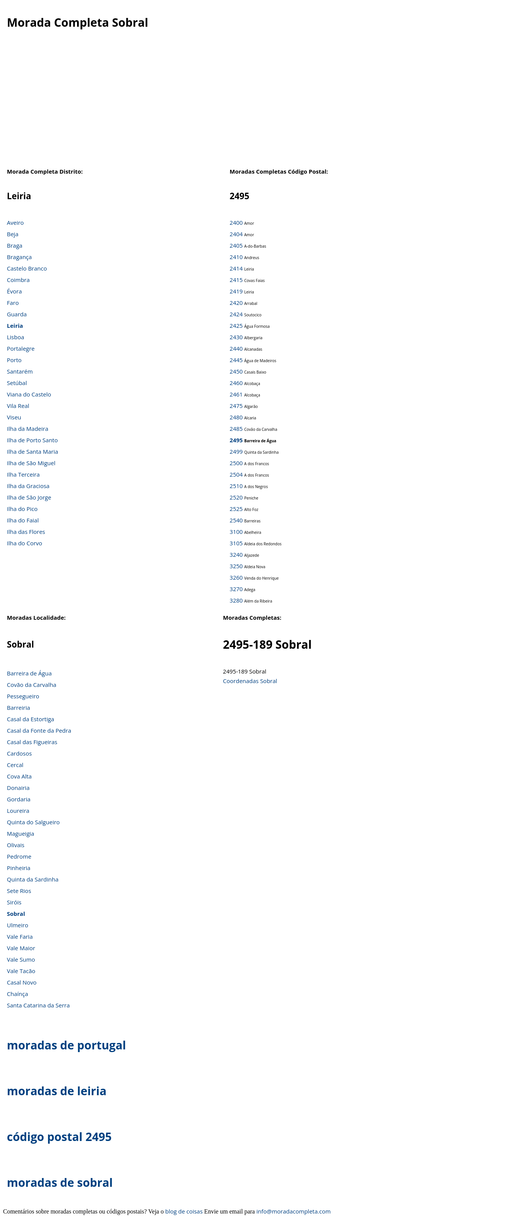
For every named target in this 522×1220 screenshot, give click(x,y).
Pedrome (19, 856)
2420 (236, 302)
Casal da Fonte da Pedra (39, 730)
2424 (236, 314)
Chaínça (17, 994)
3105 (236, 543)
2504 (236, 474)
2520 (236, 497)
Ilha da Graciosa (28, 486)
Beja (12, 234)
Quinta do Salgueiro (33, 822)
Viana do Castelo (29, 394)
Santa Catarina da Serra (38, 1005)
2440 (236, 348)
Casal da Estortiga (30, 719)
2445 (236, 360)
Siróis (14, 902)
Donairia (18, 787)
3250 (236, 566)
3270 (236, 589)
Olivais (15, 845)
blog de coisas (184, 1211)
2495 (236, 440)
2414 (236, 268)
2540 (236, 520)
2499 (236, 451)
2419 (236, 291)
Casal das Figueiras (32, 742)
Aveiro (15, 222)
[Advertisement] (261, 106)
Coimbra (18, 280)
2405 (236, 245)
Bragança (19, 257)
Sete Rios (19, 890)
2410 (236, 257)
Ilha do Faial (23, 520)
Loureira (18, 810)
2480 (236, 417)
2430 (236, 337)
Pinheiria (19, 868)
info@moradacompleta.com (293, 1211)
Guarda (17, 314)
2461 (236, 394)
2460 (236, 383)
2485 (236, 428)
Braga (15, 245)
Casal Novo (22, 982)
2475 (236, 405)
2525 (236, 508)
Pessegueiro (23, 696)
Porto (14, 360)
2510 (236, 486)
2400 (236, 222)
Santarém (20, 371)
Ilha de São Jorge (29, 497)
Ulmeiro (17, 925)
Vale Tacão (21, 971)
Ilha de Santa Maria (32, 451)
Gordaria (19, 799)
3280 (236, 600)
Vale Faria (20, 936)
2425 (236, 325)
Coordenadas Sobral (250, 681)
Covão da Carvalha (31, 684)
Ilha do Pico (22, 508)
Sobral (16, 913)
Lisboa (15, 337)
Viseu (14, 417)
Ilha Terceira (23, 474)
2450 (236, 371)
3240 (236, 554)
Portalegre (21, 348)
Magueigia (20, 833)
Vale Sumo (21, 959)
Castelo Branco (27, 268)
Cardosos (19, 753)
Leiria (15, 325)
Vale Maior (21, 948)
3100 (236, 531)
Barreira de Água (29, 673)
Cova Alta (19, 776)
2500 (236, 463)
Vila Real (18, 405)
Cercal (15, 765)
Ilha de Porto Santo (32, 440)
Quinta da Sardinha (32, 879)
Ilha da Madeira (27, 428)
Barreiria (18, 707)
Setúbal (17, 383)
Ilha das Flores (26, 531)
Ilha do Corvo (24, 543)
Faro (13, 302)
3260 (236, 577)
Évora (14, 291)
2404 (236, 234)
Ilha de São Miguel (31, 463)
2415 (236, 280)
